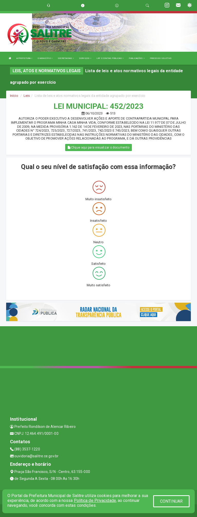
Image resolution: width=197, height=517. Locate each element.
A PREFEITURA (24, 58)
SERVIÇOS (85, 58)
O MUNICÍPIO (45, 58)
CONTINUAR (171, 501)
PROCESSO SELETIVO (161, 58)
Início (14, 96)
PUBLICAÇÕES (136, 58)
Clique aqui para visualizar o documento (98, 147)
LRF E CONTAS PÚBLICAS (110, 58)
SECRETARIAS (66, 58)
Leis (27, 96)
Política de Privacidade (95, 500)
